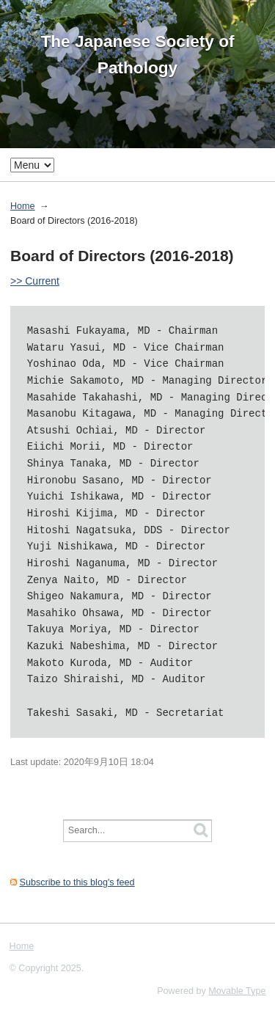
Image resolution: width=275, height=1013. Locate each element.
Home (22, 206)
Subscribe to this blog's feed (77, 882)
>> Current (34, 281)
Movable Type (236, 991)
